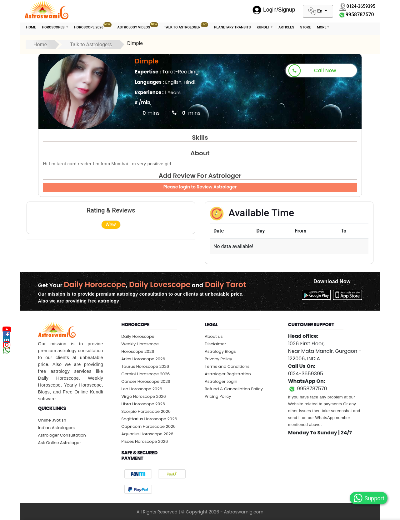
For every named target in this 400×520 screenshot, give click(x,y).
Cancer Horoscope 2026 (145, 381)
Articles (286, 27)
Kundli (263, 27)
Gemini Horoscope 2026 (145, 374)
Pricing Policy (218, 396)
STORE (305, 27)
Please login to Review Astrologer (200, 187)
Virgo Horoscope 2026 (143, 396)
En (315, 11)
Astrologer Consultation (62, 435)
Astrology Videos (138, 25)
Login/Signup (273, 10)
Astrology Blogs (220, 351)
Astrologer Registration (228, 374)
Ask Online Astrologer (59, 443)
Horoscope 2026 (92, 25)
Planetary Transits (232, 27)
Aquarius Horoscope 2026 (147, 434)
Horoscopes (53, 27)
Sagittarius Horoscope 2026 (149, 419)
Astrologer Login (221, 381)
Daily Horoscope (137, 336)
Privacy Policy (218, 359)
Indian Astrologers (56, 428)
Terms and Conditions (227, 366)
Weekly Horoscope (140, 344)
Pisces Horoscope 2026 (144, 441)
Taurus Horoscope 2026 (145, 366)
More (322, 27)
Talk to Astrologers (91, 45)
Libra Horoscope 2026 (143, 404)
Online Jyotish (52, 420)
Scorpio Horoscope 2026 (146, 411)
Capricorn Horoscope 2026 (148, 426)
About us (214, 336)
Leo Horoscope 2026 (141, 389)
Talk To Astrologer (186, 25)
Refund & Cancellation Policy (234, 389)
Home (31, 27)
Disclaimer (215, 344)
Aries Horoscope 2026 (143, 359)
